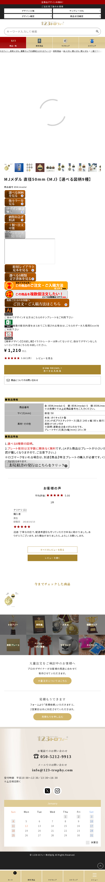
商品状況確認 (76, 16)
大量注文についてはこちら (52, 680)
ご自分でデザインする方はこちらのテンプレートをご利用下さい (38, 315)
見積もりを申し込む (53, 716)
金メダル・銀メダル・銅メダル (75, 50)
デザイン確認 (28, 16)
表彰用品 (57, 50)
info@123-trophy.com (52, 769)
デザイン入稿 (28, 10)
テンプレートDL (77, 10)
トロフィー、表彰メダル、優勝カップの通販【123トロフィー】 (25, 50)
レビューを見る (44, 358)
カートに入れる (52, 369)
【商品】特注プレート (63, 457)
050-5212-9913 (56, 756)
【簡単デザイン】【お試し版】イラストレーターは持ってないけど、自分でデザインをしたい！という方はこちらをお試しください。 (50, 341)
